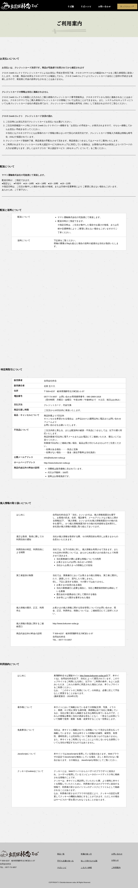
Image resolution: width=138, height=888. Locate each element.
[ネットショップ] (127, 6)
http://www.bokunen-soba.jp (57, 463)
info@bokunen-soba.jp (54, 457)
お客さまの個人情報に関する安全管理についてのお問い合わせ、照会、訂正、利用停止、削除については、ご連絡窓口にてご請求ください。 (85, 610)
